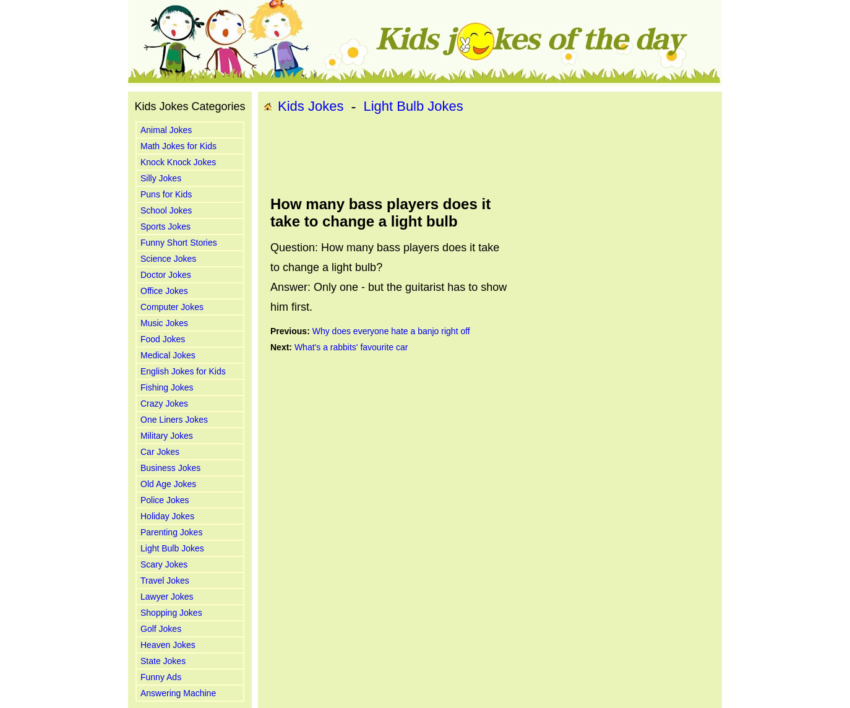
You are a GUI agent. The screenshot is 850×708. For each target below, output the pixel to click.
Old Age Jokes (168, 484)
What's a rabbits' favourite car (351, 347)
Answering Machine (178, 693)
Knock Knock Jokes (178, 162)
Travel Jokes (164, 580)
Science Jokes (168, 259)
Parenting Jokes (171, 532)
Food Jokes (162, 339)
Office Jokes (164, 291)
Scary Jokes (163, 564)
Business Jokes (170, 468)
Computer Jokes (172, 307)
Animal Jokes (166, 130)
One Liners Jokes (174, 420)
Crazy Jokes (164, 403)
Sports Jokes (165, 226)
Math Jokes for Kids (178, 146)
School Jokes (166, 210)
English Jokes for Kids (183, 371)
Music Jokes (164, 323)
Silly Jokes (160, 178)
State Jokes (163, 661)
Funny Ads (160, 677)
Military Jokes (166, 436)
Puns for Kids (166, 194)
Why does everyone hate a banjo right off (391, 331)
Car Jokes (159, 452)
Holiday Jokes (167, 516)
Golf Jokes (160, 629)
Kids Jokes (310, 106)
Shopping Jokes (171, 613)
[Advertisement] (490, 155)
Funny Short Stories (178, 243)
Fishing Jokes (167, 387)
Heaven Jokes (167, 645)
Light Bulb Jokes (172, 548)
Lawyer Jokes (167, 597)
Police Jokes (164, 500)
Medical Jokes (167, 355)
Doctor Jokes (165, 275)
